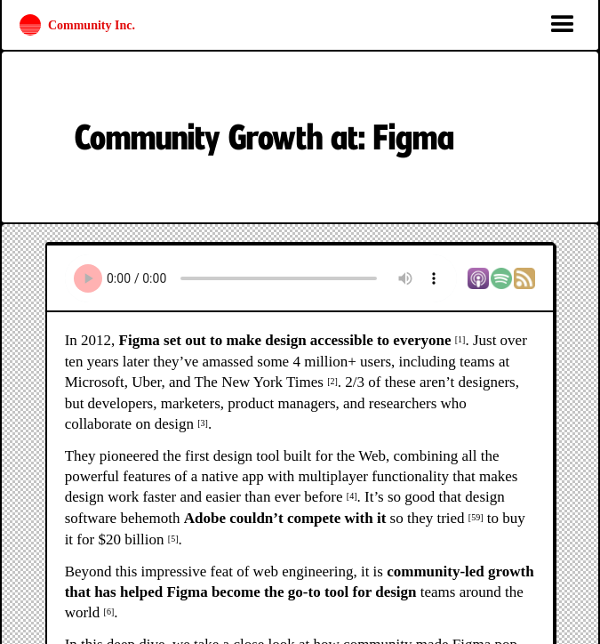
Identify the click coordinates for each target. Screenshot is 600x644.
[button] (562, 25)
